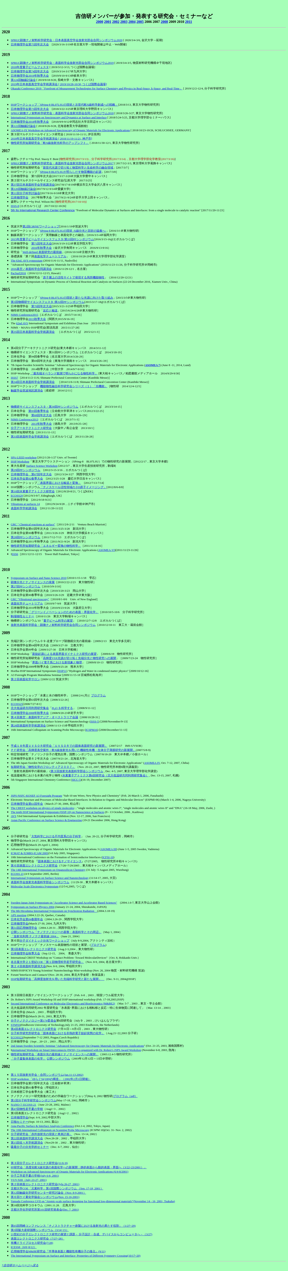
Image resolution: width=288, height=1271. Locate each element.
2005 (140, 22)
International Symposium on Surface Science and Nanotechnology (50, 878)
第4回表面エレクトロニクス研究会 (33, 1029)
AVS (13, 816)
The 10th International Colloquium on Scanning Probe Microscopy (50, 1130)
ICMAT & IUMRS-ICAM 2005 (29, 853)
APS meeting (18, 915)
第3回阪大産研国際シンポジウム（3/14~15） (40, 1230)
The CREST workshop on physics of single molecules (42, 808)
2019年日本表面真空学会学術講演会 (34, 84)
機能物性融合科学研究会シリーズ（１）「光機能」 (73, 386)
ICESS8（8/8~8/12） (24, 1247)
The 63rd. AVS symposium (27, 260)
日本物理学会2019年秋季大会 (30, 75)
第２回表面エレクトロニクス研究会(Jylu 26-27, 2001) (45, 1184)
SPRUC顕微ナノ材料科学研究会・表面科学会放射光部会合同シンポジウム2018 (62, 113)
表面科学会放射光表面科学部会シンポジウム (40, 882)
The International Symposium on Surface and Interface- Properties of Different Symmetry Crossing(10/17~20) (75, 1255)
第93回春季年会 (38, 411)
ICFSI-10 (107, 857)
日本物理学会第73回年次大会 (30, 109)
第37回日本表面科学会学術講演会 (33, 184)
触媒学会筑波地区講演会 (27, 390)
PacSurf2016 (18, 273)
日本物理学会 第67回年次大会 (31, 474)
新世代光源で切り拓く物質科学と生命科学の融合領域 (78, 167)
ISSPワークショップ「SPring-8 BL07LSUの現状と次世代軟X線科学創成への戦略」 (64, 104)
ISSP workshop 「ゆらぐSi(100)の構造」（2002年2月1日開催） (51, 1079)
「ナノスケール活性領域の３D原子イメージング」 (73, 487)
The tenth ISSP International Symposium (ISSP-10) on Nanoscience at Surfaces (57, 812)
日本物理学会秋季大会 (25, 953)
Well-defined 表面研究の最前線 (42, 252)
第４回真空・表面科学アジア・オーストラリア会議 (44, 717)
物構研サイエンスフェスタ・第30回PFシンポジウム (44, 406)
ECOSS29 (17, 495)
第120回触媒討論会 (23, 189)
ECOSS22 (17, 1037)
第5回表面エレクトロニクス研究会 (33, 949)
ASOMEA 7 (152, 365)
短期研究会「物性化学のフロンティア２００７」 (43, 767)
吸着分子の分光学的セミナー (30, 1147)
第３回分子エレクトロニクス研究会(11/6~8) (39, 1163)
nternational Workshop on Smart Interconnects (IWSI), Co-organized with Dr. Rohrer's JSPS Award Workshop (76, 1050)
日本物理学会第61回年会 (27, 803)
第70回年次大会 (41, 306)
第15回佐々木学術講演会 (27, 1142)
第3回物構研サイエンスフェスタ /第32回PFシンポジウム (47, 302)
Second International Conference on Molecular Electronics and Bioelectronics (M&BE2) (63, 1003)
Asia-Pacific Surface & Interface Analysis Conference (42, 1126)
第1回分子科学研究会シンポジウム (33, 1100)
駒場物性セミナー (22, 616)
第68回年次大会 (41, 415)
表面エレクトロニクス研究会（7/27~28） (37, 1238)
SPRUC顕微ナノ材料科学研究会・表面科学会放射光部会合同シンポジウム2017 (62, 163)
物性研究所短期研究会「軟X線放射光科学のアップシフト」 (50, 142)
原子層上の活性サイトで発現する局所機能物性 (73, 277)
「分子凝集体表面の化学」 (28, 1058)
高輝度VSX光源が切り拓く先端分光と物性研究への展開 (79, 658)
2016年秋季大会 (41, 247)
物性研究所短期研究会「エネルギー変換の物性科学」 (46, 545)
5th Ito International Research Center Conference (43, 210)
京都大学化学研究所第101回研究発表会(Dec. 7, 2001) (45, 1209)
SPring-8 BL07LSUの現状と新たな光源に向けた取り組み (76, 297)
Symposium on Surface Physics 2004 (32, 907)
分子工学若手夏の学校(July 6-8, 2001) (35, 1175)
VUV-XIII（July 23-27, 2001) (29, 1180)
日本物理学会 (19, 197)
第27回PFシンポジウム (25, 586)
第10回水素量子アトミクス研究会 (33, 491)
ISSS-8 (15, 206)
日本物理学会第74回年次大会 (30, 71)
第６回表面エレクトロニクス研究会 (34, 865)
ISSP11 (62, 671)
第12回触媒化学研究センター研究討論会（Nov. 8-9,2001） (48, 1192)
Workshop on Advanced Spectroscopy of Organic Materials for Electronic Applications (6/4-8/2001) (69, 1171)
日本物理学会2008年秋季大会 (30, 713)
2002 (115, 22)
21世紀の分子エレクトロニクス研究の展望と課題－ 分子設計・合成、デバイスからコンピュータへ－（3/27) (81, 1234)
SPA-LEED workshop (24, 457)
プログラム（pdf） (125, 1096)
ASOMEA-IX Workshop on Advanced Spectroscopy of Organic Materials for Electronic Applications (70, 130)
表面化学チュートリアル (50, 256)
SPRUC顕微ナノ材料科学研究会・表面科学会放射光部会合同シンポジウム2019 (62, 62)
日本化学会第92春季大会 (27, 478)
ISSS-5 (94, 721)
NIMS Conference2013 (24, 419)
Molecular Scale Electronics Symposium (34, 886)
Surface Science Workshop (42, 465)
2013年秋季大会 (41, 423)
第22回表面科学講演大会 (27, 1138)
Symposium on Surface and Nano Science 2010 (39, 578)
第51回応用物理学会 (24, 927)
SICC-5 (76, 779)
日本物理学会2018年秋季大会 (30, 121)
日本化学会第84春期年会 (27, 919)
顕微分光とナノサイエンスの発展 (33, 582)
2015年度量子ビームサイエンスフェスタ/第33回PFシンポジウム (52, 239)
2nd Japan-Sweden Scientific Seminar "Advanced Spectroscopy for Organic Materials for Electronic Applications (77, 1045)
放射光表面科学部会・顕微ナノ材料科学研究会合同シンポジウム (53, 625)
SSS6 (15, 554)
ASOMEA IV (152, 762)
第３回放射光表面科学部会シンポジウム (77, 771)
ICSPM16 (91, 729)
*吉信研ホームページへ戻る (20, 1265)
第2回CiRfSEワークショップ (40, 226)
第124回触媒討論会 (23, 80)
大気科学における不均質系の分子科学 (56, 836)
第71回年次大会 (41, 243)
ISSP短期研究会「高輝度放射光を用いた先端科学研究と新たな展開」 (57, 979)
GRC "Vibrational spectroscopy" (30, 599)
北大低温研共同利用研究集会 (30, 708)
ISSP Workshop (20, 461)
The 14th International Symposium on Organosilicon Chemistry (48, 869)
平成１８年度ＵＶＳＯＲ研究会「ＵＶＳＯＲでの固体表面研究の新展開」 (59, 745)
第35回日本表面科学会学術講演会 (33, 331)
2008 (164, 22)
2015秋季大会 (37, 319)
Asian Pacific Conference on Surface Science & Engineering (46, 820)
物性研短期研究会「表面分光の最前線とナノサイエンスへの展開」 (55, 1054)
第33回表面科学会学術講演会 (30, 436)
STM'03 (15, 1025)
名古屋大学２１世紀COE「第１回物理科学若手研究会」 (47, 962)
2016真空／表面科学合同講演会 (31, 269)
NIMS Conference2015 (24, 314)
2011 (188, 22)
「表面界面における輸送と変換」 (59, 482)
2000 (99, 22)
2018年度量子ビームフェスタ (30, 67)
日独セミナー (19, 1121)
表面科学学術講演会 (24, 508)
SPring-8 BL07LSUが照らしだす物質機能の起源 (70, 171)
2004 (131, 22)
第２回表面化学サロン (25, 679)
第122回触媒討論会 (23, 126)
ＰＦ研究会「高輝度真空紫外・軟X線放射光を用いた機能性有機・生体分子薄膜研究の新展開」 (73, 750)
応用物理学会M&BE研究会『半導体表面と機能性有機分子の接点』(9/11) (58, 1251)
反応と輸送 (50, 310)
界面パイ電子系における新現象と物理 (57, 662)
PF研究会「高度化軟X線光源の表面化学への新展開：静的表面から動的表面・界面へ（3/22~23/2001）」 (79, 1167)
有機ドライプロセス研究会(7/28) (32, 1242)
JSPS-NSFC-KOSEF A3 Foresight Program (36, 795)
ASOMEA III (108, 849)
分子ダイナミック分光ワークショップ (44, 940)
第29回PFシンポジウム (25, 470)
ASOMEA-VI (106, 550)
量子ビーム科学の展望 (58, 620)
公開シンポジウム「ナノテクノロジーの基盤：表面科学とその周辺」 (56, 932)
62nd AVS (22, 323)
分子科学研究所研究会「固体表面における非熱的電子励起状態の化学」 (57, 1033)
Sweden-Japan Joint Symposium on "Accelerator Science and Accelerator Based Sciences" (64, 902)
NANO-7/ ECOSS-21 (23, 1104)
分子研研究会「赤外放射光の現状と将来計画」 (41, 1134)
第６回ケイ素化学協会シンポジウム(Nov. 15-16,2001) (45, 1197)
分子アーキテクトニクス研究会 (31, 428)
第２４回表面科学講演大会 (28, 966)
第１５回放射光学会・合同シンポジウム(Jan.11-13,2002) (47, 1074)
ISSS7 (14, 377)
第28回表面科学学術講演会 (28, 725)
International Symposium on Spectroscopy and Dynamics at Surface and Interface (59, 117)
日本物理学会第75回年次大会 (30, 44)
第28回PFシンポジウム (25, 537)
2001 (107, 22)
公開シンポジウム (58, 1058)
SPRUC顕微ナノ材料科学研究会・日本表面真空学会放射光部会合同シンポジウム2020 (66, 40)
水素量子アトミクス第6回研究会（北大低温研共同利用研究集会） (105, 775)
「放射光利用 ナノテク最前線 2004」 (35, 936)
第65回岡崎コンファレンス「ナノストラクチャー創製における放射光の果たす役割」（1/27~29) (73, 1225)
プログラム (98, 695)
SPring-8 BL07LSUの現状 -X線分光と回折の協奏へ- (73, 230)
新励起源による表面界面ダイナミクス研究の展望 (64, 653)
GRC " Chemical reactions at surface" (33, 524)
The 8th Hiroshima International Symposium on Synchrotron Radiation (54, 911)
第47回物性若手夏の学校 (27, 1109)
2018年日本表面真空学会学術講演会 (34, 138)
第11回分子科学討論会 (25, 193)
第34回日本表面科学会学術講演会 (33, 382)
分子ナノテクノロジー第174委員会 (33, 1020)
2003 (123, 22)
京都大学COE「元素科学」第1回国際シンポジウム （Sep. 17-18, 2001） (57, 1188)
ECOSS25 (17, 704)
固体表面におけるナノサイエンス (60, 861)
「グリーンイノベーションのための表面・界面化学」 (63, 612)
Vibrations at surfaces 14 (25, 504)
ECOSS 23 (17, 873)
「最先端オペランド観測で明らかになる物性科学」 (64, 373)
